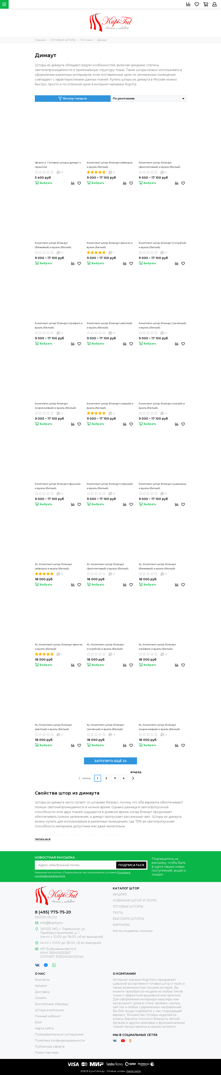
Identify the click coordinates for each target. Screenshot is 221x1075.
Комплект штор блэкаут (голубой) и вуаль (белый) (162, 245)
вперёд (136, 775)
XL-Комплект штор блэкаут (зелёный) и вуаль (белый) (105, 727)
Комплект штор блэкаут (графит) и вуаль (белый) (58, 325)
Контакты (42, 980)
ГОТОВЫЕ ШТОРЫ (128, 906)
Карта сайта (44, 1028)
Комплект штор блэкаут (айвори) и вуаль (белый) (109, 164)
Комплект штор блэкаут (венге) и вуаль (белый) (109, 245)
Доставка (42, 992)
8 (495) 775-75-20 (53, 912)
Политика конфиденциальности (60, 1040)
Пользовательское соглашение (59, 1034)
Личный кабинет (48, 1016)
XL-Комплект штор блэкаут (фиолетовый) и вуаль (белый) (107, 566)
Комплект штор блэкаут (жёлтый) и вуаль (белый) (109, 325)
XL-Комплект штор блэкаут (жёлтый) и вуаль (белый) (53, 727)
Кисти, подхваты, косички (133, 931)
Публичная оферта (50, 1047)
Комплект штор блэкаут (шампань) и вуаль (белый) (162, 486)
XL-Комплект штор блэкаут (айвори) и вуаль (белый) (53, 566)
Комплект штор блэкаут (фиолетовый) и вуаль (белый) (159, 164)
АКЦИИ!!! (120, 894)
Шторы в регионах (49, 1010)
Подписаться (131, 865)
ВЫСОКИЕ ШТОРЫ (128, 919)
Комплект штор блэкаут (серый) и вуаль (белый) (110, 405)
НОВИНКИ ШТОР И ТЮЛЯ (134, 900)
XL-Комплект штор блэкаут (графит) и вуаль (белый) (157, 646)
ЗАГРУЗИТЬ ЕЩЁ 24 (110, 761)
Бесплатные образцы (51, 1004)
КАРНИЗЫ (121, 925)
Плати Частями (46, 1053)
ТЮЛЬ (118, 913)
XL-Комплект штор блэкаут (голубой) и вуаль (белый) (105, 646)
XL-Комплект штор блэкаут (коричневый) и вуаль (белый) (159, 727)
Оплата (40, 998)
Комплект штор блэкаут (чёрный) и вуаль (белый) (110, 486)
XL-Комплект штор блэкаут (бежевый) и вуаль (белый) (157, 566)
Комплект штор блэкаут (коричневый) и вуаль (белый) (55, 405)
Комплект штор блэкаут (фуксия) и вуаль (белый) (58, 486)
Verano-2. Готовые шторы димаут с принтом (58, 164)
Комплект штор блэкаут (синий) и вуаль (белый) (162, 405)
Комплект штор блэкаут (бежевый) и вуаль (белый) (53, 245)
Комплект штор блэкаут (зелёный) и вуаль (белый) (162, 325)
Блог (38, 1022)
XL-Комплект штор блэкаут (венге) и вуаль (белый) (58, 646)
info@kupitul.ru (51, 923)
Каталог (41, 986)
